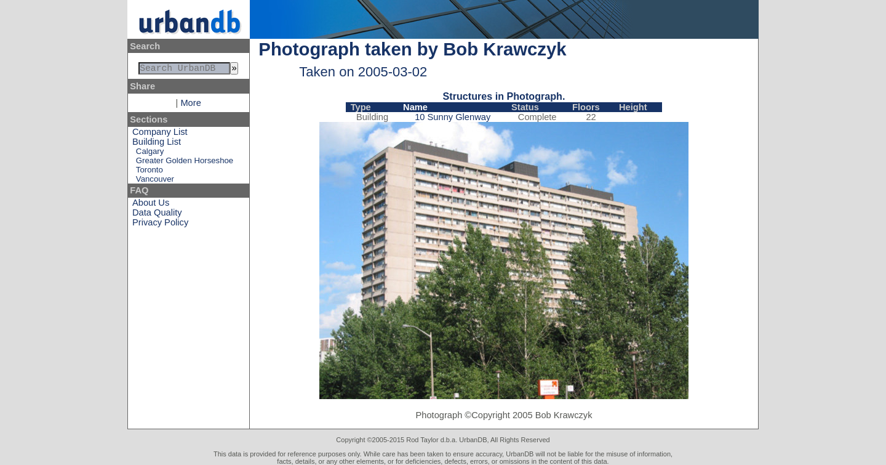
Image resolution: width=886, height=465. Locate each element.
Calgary (150, 153)
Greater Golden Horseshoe (184, 163)
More (190, 105)
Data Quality (157, 215)
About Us (150, 205)
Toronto (149, 172)
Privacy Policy (160, 225)
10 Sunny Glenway (452, 117)
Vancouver (155, 181)
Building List (156, 144)
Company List (160, 134)
